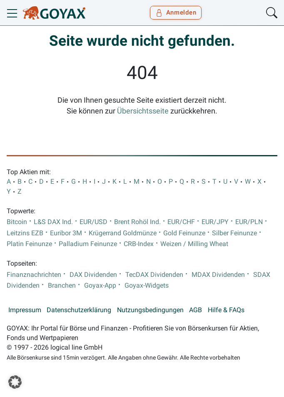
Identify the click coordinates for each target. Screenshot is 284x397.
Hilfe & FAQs (226, 310)
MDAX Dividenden (218, 275)
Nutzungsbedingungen (150, 310)
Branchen (62, 285)
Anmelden (176, 12)
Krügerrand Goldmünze (123, 233)
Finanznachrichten (34, 275)
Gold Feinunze (184, 233)
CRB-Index (139, 244)
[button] (15, 382)
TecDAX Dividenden (154, 275)
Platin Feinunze (29, 244)
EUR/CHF (181, 222)
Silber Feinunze (234, 233)
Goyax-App (100, 285)
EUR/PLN (249, 222)
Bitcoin (17, 222)
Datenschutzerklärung (79, 310)
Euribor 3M (66, 233)
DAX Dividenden (93, 275)
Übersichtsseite (143, 111)
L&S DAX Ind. (53, 222)
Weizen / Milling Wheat (194, 244)
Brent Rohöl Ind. (137, 222)
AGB (195, 310)
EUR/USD (93, 222)
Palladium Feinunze (88, 244)
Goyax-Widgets (147, 285)
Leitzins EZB (25, 233)
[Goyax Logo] (54, 13)
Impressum (24, 310)
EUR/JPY (215, 222)
